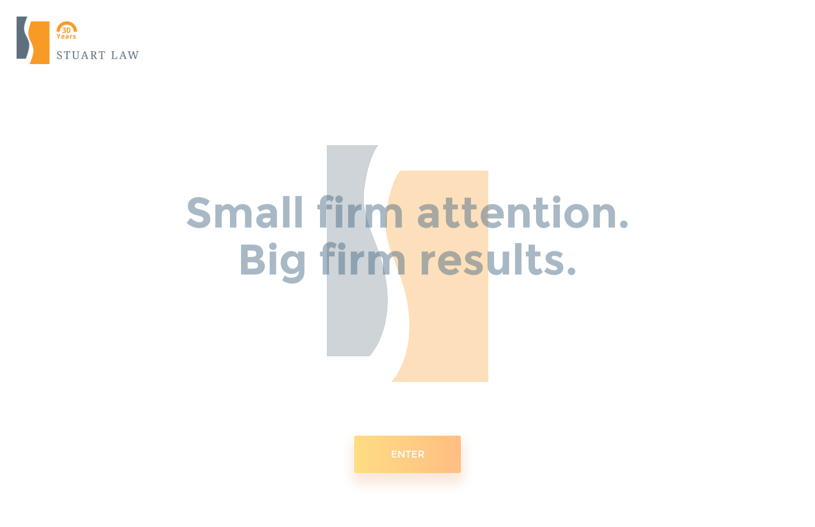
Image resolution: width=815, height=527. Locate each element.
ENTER (408, 449)
